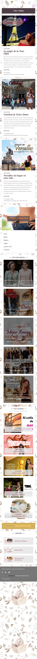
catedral (6, 135)
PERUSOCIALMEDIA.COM (22, 575)
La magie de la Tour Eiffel (14, 52)
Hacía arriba (6, 579)
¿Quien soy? (8, 246)
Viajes (12, 133)
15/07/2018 (7, 112)
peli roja (23, 135)
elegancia (6, 74)
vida (26, 201)
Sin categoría (7, 72)
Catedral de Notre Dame (16, 114)
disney (9, 135)
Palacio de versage (11, 201)
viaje (27, 135)
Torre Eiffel (21, 74)
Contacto (6, 249)
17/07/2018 (7, 48)
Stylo (17, 74)
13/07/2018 (7, 173)
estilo (5, 201)
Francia (11, 74)
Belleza (6, 240)
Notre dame (15, 135)
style (21, 201)
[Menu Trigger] (33, 6)
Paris (14, 74)
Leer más (6, 70)
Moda (5, 237)
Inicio (5, 234)
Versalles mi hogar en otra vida (15, 177)
